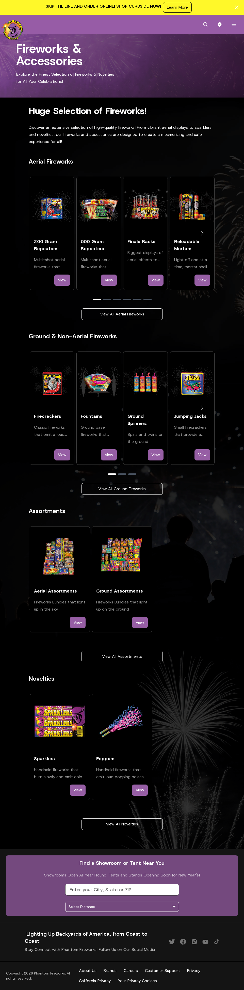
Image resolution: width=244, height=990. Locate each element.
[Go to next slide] (202, 233)
